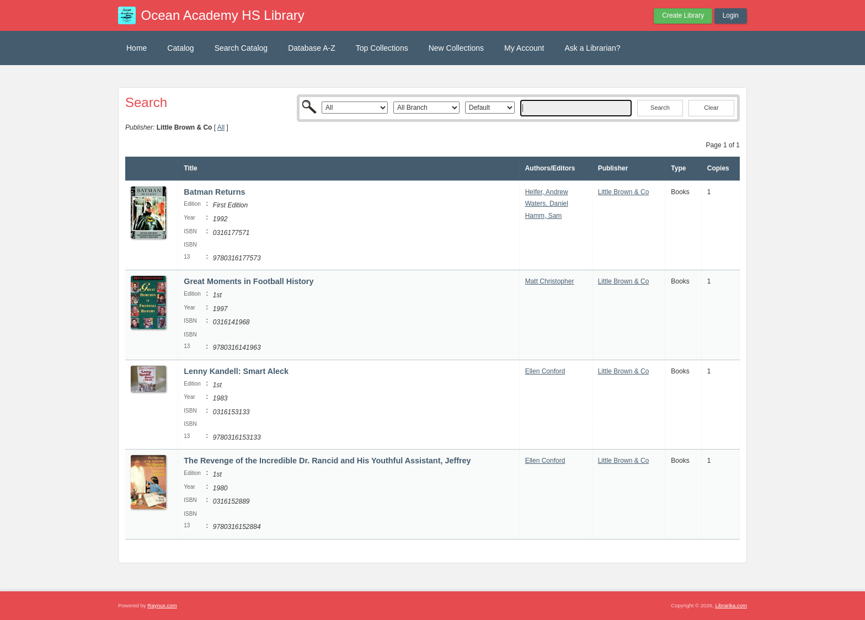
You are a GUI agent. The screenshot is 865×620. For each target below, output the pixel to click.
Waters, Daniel (546, 203)
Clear (711, 107)
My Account (524, 48)
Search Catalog (241, 48)
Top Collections (382, 48)
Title (190, 168)
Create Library (683, 15)
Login (731, 15)
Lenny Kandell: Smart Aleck (236, 371)
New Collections (456, 48)
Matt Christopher (549, 281)
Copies (718, 168)
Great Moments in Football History (248, 281)
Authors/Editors (550, 168)
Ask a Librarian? (592, 48)
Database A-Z (311, 48)
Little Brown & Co (623, 192)
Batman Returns (214, 192)
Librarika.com (731, 605)
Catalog (180, 48)
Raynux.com (162, 605)
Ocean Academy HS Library (223, 15)
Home (136, 48)
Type (678, 168)
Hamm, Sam (543, 216)
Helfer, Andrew (546, 192)
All (221, 127)
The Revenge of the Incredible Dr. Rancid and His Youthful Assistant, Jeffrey (327, 460)
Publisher (613, 168)
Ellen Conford (545, 371)
